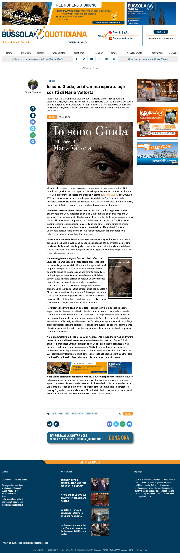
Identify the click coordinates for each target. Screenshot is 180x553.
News (120, 32)
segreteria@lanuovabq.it (12, 501)
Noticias (123, 38)
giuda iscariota (77, 413)
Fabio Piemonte (33, 92)
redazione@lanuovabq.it (12, 499)
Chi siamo (26, 52)
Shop (114, 52)
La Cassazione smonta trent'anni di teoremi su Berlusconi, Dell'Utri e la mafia (73, 529)
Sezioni (41, 52)
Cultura (95, 68)
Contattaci (157, 52)
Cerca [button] (173, 53)
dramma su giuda (91, 413)
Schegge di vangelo (23, 59)
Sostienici (79, 52)
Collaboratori (59, 52)
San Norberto (136, 59)
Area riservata (134, 52)
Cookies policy (21, 542)
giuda (67, 413)
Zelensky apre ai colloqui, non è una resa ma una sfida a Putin (73, 482)
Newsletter (161, 38)
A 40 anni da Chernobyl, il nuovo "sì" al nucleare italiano (73, 497)
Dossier (99, 52)
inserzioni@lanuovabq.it (12, 504)
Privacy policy (8, 542)
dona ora (161, 31)
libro (54, 413)
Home (9, 52)
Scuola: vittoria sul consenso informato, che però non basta (72, 512)
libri (60, 413)
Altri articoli (90, 462)
